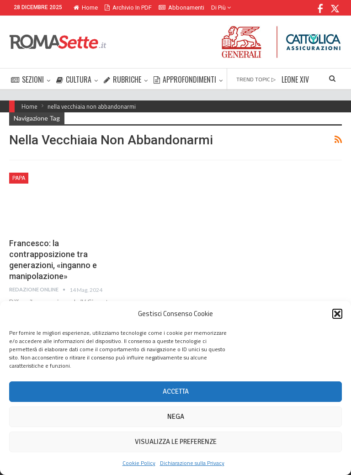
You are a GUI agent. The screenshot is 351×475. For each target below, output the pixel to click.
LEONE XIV (295, 79)
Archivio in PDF (128, 7)
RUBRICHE (122, 79)
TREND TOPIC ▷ (256, 79)
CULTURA (73, 79)
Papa (18, 178)
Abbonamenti (181, 7)
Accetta (176, 391)
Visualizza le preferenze (176, 442)
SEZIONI (27, 79)
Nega (175, 416)
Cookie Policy (138, 463)
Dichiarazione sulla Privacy (192, 463)
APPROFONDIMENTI (185, 79)
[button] (337, 313)
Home (86, 7)
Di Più (221, 7)
